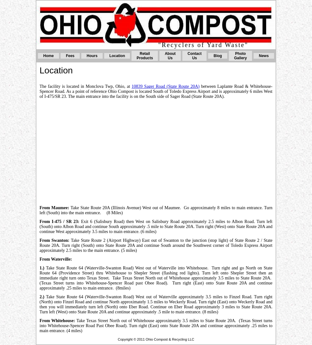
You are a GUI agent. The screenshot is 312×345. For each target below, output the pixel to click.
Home (48, 56)
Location (117, 56)
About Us (170, 55)
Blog (218, 56)
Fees (70, 56)
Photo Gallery (240, 55)
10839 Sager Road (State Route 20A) (165, 86)
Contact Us (195, 55)
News (264, 56)
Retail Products (145, 55)
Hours (92, 56)
